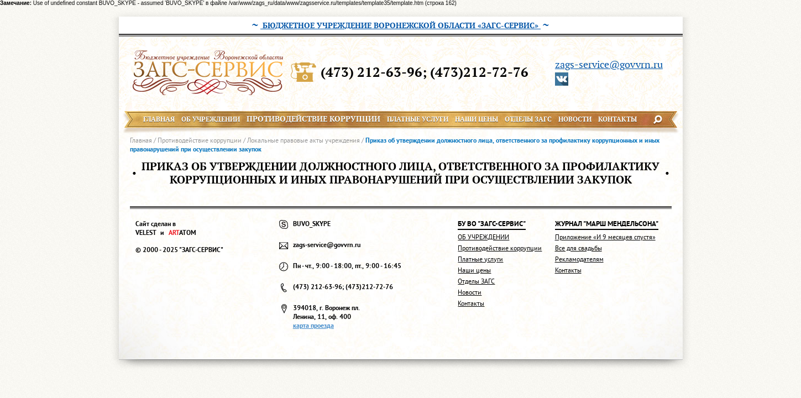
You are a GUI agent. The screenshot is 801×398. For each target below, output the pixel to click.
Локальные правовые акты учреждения (303, 140)
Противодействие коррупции (200, 140)
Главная (141, 140)
